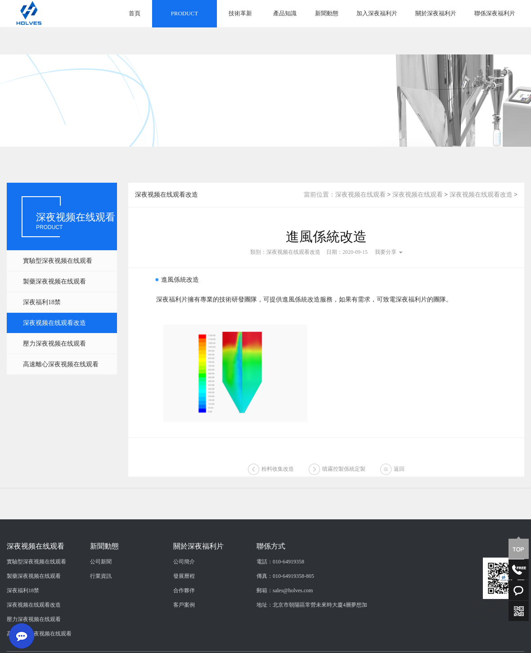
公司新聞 (101, 607)
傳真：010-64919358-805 (285, 621)
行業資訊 (101, 621)
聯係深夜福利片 (494, 13)
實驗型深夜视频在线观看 (57, 260)
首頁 (134, 13)
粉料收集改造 (277, 480)
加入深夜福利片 (376, 13)
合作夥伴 (184, 636)
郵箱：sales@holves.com (284, 636)
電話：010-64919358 (280, 607)
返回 (399, 480)
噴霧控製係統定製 (343, 480)
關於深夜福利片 (435, 13)
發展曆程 (184, 621)
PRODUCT (184, 13)
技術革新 (240, 13)
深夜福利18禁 (42, 302)
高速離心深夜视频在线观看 (61, 364)
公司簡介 (184, 607)
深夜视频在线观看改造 (54, 323)
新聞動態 (326, 13)
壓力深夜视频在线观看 (54, 343)
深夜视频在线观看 (360, 194)
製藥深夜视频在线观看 (54, 281)
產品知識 (285, 13)
